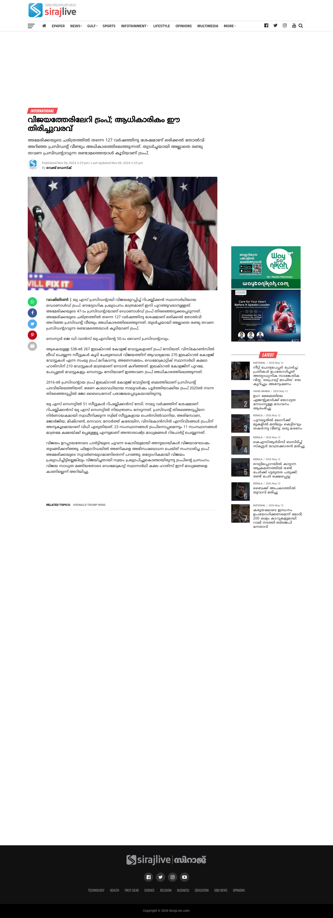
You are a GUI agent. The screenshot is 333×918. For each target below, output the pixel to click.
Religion (165, 890)
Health (114, 890)
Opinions (239, 890)
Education (202, 890)
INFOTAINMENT (133, 26)
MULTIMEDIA (207, 26)
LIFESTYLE (161, 26)
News (75, 26)
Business (183, 890)
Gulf (91, 26)
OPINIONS (184, 26)
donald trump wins (90, 505)
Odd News (220, 890)
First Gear (132, 890)
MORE (229, 26)
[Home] (44, 26)
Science (149, 890)
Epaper (58, 26)
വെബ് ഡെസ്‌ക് (58, 168)
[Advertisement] (220, 12)
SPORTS (109, 26)
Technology (96, 890)
